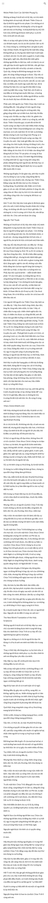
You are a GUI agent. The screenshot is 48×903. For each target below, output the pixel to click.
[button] (3, 3)
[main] (24, 455)
